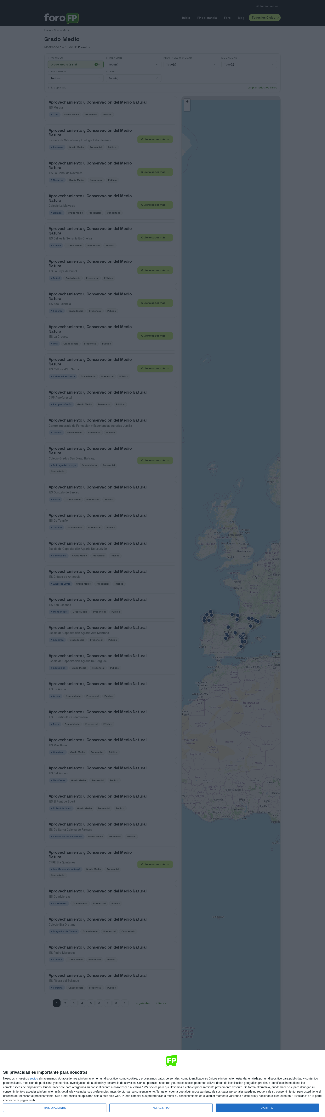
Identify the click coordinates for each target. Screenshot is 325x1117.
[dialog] (162, 1084)
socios (34, 1078)
